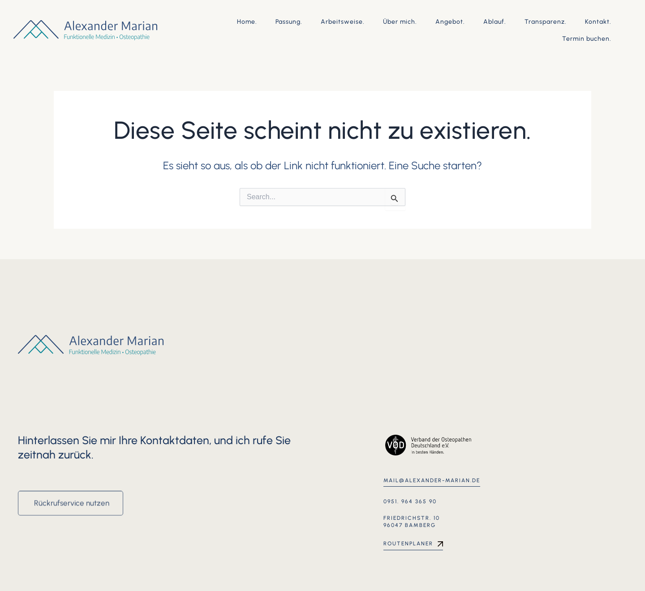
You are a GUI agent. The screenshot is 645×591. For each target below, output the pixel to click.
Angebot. (450, 22)
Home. (247, 22)
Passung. (288, 22)
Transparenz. (546, 22)
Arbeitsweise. (343, 22)
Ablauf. (494, 22)
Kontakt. (598, 22)
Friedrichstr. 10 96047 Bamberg (411, 521)
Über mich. (400, 22)
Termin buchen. (586, 39)
